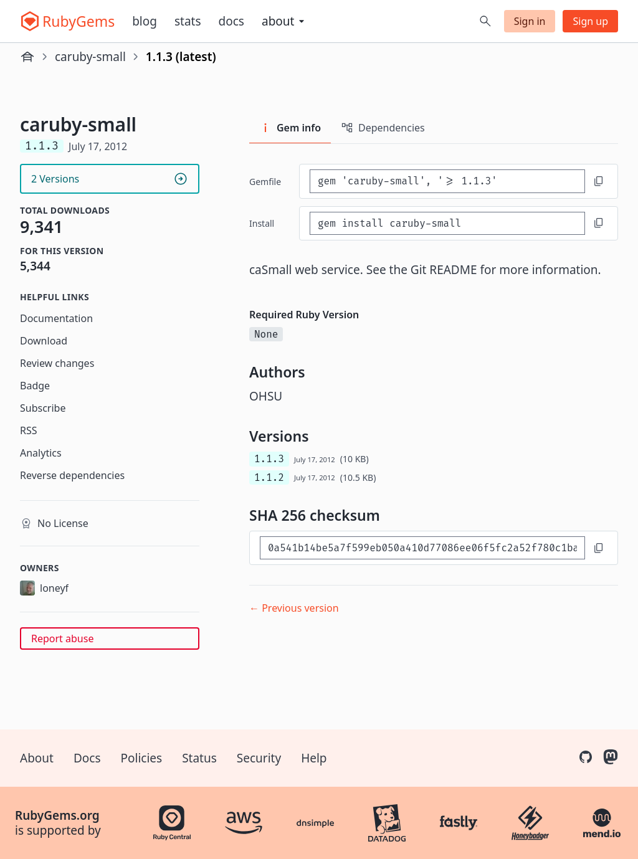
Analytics (41, 453)
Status (199, 758)
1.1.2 (269, 477)
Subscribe (42, 408)
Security (259, 758)
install (261, 223)
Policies (142, 758)
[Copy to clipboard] (598, 181)
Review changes (57, 363)
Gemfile (265, 181)
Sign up (590, 21)
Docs (231, 21)
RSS (28, 430)
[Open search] (485, 21)
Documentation (56, 318)
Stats (187, 21)
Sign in (530, 21)
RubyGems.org (57, 815)
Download (43, 341)
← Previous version (294, 608)
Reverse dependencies (72, 475)
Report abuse (62, 638)
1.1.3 (269, 458)
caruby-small (90, 57)
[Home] (27, 57)
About (37, 758)
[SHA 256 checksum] (422, 547)
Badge (35, 385)
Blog (144, 21)
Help (313, 758)
